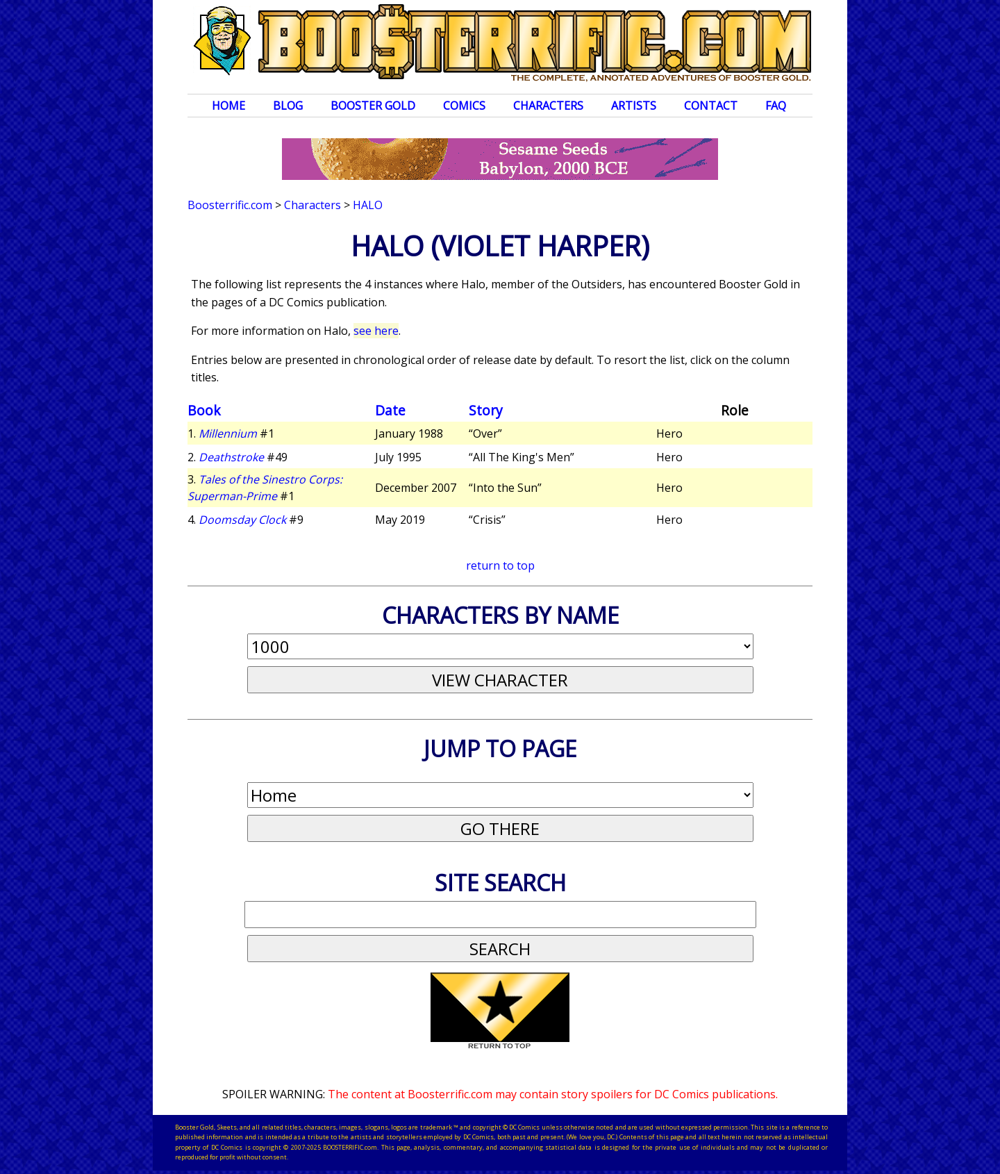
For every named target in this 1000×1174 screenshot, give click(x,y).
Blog (288, 105)
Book (204, 410)
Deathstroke (231, 457)
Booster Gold (373, 105)
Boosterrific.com (230, 205)
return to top (500, 565)
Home (228, 105)
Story (486, 410)
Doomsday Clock (242, 519)
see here (376, 330)
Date (390, 410)
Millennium (228, 433)
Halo (368, 205)
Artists (633, 105)
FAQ (775, 105)
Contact (711, 105)
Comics (464, 105)
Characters (548, 105)
